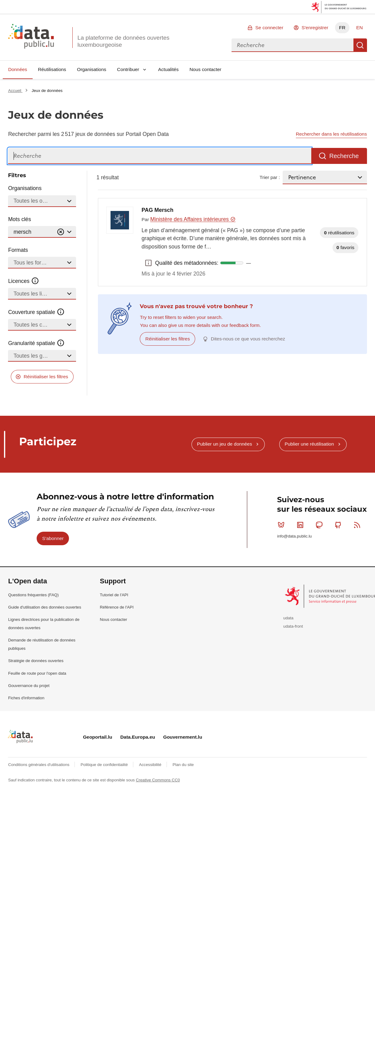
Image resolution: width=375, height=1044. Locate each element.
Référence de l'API (117, 607)
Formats (18, 250)
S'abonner (53, 538)
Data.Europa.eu (137, 737)
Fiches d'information (26, 698)
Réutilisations (52, 69)
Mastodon (320, 525)
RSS (358, 525)
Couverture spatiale (36, 312)
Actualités (168, 69)
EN (359, 27)
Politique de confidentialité (105, 764)
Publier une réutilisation (309, 444)
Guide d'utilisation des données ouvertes (44, 607)
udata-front (293, 626)
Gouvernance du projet (28, 685)
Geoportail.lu (97, 737)
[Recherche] (159, 156)
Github (339, 525)
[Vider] (61, 232)
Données (17, 69)
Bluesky (282, 525)
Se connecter (269, 27)
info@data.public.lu (294, 536)
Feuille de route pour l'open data (37, 673)
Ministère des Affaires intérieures (193, 219)
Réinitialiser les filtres (46, 376)
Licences (23, 281)
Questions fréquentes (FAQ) (33, 595)
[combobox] (292, 45)
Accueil (15, 90)
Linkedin (301, 525)
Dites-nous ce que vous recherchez (248, 338)
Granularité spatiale (36, 343)
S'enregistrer (314, 27)
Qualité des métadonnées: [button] (148, 263)
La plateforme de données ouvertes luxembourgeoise (123, 41)
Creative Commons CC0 (158, 780)
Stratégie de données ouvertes (35, 660)
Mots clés (19, 219)
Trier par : (270, 177)
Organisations (91, 69)
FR (342, 27)
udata (288, 618)
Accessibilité (150, 764)
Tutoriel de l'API (114, 595)
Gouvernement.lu (182, 737)
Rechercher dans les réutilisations (331, 134)
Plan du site (183, 764)
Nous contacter (205, 69)
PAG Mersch (157, 210)
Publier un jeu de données (224, 444)
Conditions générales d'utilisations (39, 764)
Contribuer (128, 69)
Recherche (360, 45)
